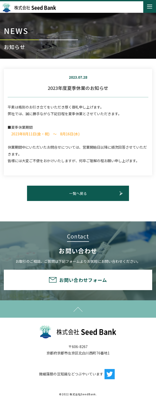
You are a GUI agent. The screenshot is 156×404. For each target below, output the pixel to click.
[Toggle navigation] (149, 6)
